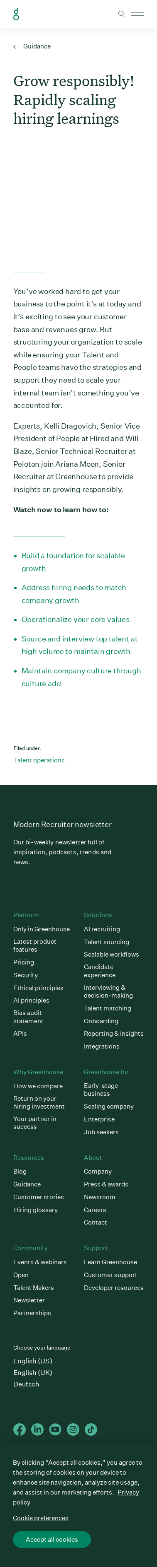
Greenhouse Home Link (16, 14)
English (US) (32, 1361)
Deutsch (26, 1384)
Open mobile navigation (137, 14)
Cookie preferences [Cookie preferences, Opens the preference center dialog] (41, 1518)
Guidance (32, 46)
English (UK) (32, 1373)
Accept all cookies (52, 1539)
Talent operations (39, 760)
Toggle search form (121, 14)
